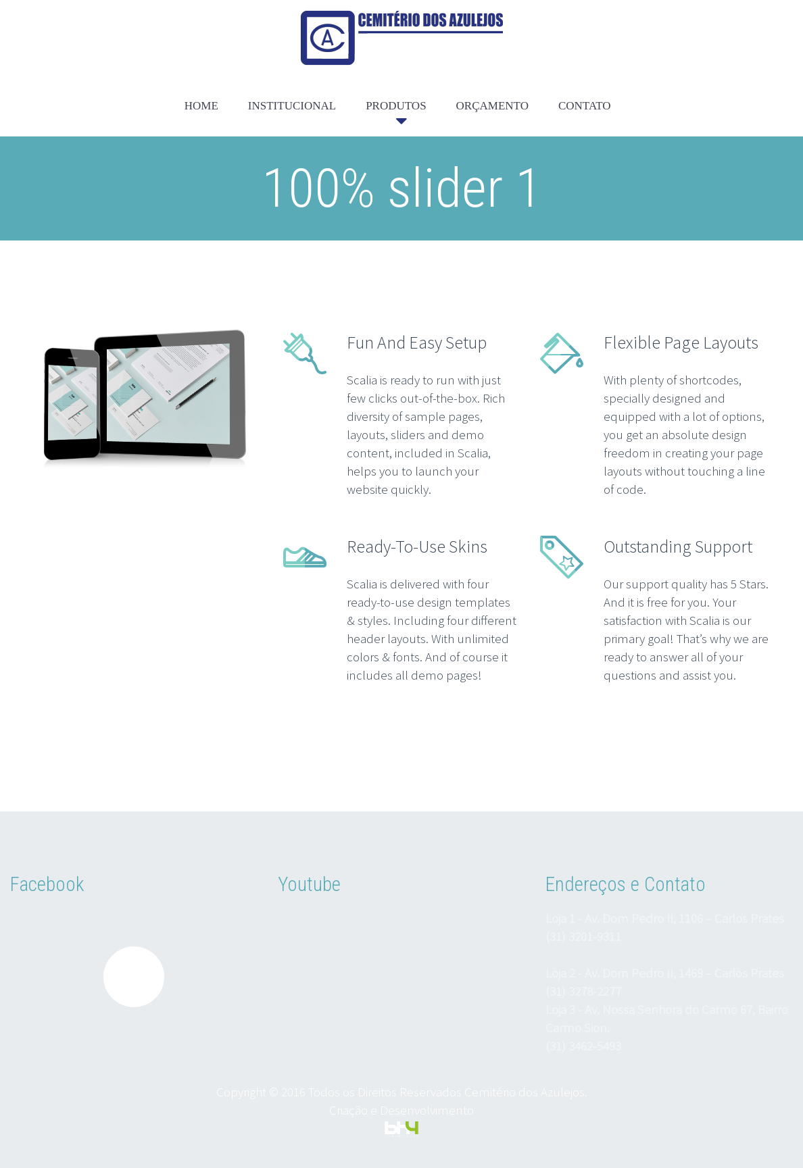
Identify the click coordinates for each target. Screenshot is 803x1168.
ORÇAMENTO (492, 105)
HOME (201, 105)
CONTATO (584, 105)
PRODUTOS (396, 105)
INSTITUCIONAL (292, 105)
